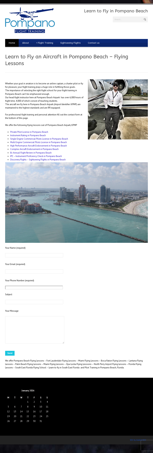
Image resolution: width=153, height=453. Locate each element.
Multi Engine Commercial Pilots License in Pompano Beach (38, 142)
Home (12, 43)
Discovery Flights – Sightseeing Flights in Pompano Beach (38, 159)
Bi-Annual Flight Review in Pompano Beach (31, 152)
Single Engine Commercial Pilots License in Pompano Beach (39, 138)
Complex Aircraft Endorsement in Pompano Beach (34, 149)
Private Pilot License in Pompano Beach (29, 132)
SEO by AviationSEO (138, 445)
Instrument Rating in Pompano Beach (28, 135)
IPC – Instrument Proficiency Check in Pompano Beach (36, 156)
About (25, 43)
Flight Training (44, 43)
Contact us (94, 43)
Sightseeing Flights (70, 43)
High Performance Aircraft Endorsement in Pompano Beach (38, 145)
